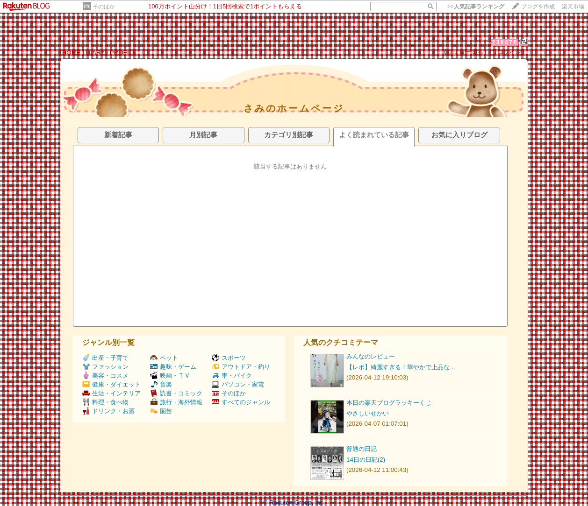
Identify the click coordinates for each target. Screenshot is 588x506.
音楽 (161, 384)
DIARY (95, 52)
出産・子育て (105, 357)
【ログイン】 (509, 52)
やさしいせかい (367, 413)
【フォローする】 (465, 52)
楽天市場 (573, 6)
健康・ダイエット (111, 384)
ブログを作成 (538, 6)
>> (475, 6)
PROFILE (123, 52)
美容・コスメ (105, 375)
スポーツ (229, 357)
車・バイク (232, 375)
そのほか (104, 6)
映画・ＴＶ (170, 375)
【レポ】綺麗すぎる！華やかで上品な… (401, 367)
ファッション (105, 366)
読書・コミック (176, 393)
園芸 (161, 411)
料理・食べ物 (105, 402)
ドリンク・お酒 (108, 411)
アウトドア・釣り (241, 366)
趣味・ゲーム (173, 366)
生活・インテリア (111, 393)
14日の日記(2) (365, 459)
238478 (504, 42)
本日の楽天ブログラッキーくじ (388, 402)
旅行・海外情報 (176, 402)
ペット (164, 357)
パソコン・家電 (238, 384)
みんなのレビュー (370, 356)
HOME (71, 52)
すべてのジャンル (241, 402)
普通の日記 (361, 448)
